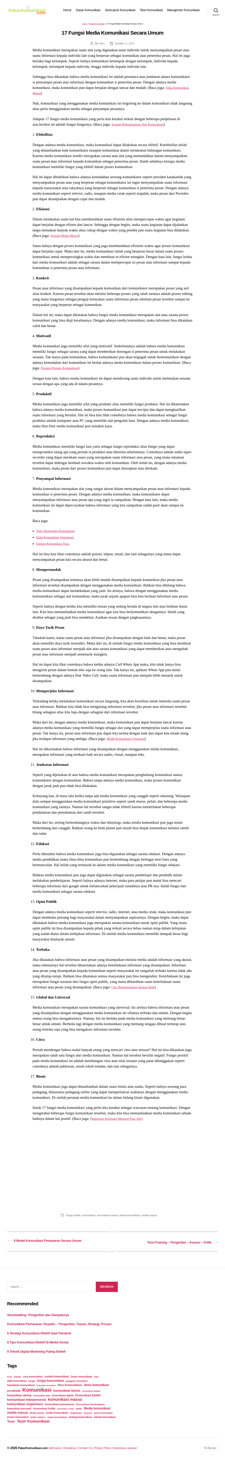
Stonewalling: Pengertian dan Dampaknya (43, 1316)
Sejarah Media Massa (66, 237)
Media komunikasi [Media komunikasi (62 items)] (97, 1415)
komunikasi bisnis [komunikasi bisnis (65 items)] (66, 1397)
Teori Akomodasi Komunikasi (58, 533)
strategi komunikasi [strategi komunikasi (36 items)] (80, 1423)
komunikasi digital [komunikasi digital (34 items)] (62, 1402)
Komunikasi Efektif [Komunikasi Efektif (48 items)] (87, 1402)
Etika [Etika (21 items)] (96, 1383)
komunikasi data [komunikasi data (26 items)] (41, 1402)
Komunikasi (90, 1217)
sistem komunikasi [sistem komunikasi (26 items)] (57, 1424)
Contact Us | (95, 1454)
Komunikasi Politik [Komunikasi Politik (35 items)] (44, 1415)
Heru (101, 45)
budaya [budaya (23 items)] (17, 1383)
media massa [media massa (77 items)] (17, 1419)
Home (67, 11)
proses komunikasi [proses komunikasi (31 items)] (18, 1423)
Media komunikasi (134, 1217)
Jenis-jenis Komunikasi (120, 11)
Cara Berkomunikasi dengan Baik (136, 989)
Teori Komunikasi (151, 11)
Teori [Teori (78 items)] (11, 1428)
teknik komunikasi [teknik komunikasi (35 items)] (105, 1423)
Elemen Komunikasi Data (55, 545)
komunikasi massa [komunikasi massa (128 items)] (65, 1406)
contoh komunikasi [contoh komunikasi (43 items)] (56, 1383)
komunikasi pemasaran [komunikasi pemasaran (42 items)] (59, 1410)
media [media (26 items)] (79, 1415)
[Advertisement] (112, 1168)
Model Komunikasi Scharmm (128, 740)
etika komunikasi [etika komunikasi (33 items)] (16, 1387)
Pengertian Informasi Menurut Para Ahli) (121, 1120)
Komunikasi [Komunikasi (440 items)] (37, 1397)
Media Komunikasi (97, 25)
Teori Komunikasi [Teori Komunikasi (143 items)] (33, 1428)
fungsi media (73, 1217)
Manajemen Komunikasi (183, 11)
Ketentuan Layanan (138, 1454)
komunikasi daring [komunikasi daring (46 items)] (19, 1402)
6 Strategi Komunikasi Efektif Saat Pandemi (44, 1340)
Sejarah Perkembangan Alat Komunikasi (141, 126)
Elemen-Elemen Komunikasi (62, 370)
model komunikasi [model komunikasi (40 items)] (56, 1419)
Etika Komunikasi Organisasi (58, 539)
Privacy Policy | (114, 1454)
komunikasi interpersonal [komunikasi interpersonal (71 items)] (26, 1406)
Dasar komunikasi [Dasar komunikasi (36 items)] (81, 1383)
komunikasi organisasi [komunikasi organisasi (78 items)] (25, 1411)
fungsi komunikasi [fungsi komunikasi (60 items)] (50, 1387)
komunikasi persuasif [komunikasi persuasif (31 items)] (19, 1415)
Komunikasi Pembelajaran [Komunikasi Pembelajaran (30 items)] (90, 1411)
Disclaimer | (77, 1454)
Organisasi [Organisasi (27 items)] (76, 1419)
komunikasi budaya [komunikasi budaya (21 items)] (91, 1398)
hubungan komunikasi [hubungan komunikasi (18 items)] (46, 1392)
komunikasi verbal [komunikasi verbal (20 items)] (65, 1415)
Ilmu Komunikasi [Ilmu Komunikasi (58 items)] (70, 1391)
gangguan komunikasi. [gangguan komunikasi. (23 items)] (77, 1388)
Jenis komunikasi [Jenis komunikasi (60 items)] (96, 1391)
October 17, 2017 (124, 45)
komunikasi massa (110, 1217)
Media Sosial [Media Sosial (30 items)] (37, 1419)
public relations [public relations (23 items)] (37, 1424)
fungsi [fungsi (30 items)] (31, 1387)
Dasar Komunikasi (88, 11)
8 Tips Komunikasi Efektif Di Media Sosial (43, 1349)
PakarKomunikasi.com (34, 1454)
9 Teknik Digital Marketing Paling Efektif (41, 1358)
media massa (154, 1217)
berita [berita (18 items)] (9, 1383)
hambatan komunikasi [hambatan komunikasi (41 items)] (21, 1391)
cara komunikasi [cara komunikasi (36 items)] (33, 1383)
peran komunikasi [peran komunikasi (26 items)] (103, 1419)
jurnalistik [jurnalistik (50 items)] (13, 1397)
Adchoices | (60, 1454)
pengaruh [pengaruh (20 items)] (88, 1420)
